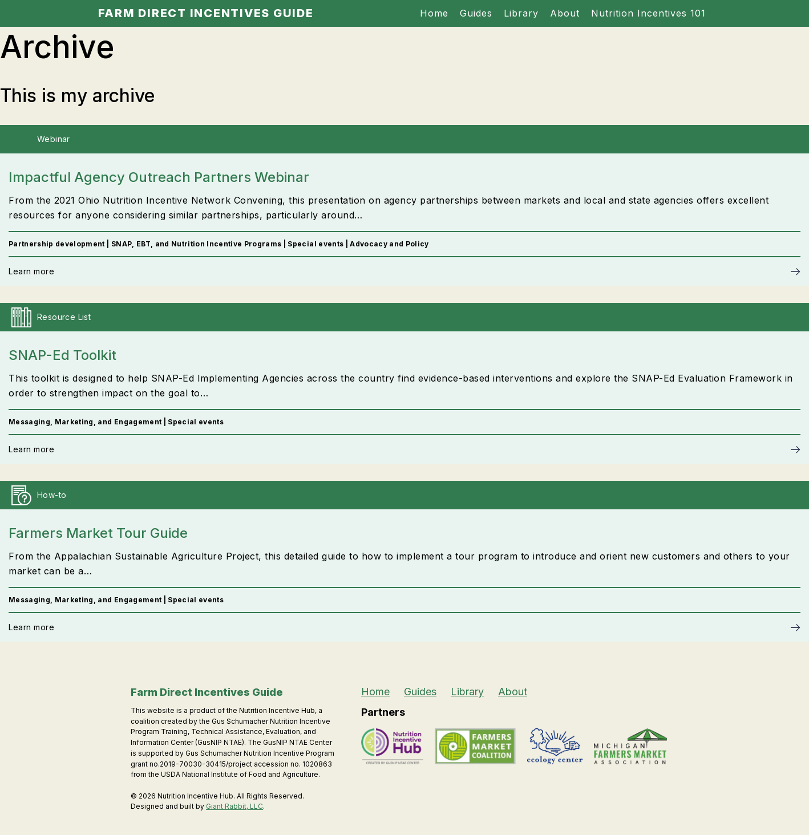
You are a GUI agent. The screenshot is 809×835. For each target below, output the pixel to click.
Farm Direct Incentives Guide (206, 13)
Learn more (31, 271)
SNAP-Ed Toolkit (62, 355)
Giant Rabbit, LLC (234, 806)
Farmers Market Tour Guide (98, 533)
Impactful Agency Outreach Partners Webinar (159, 177)
